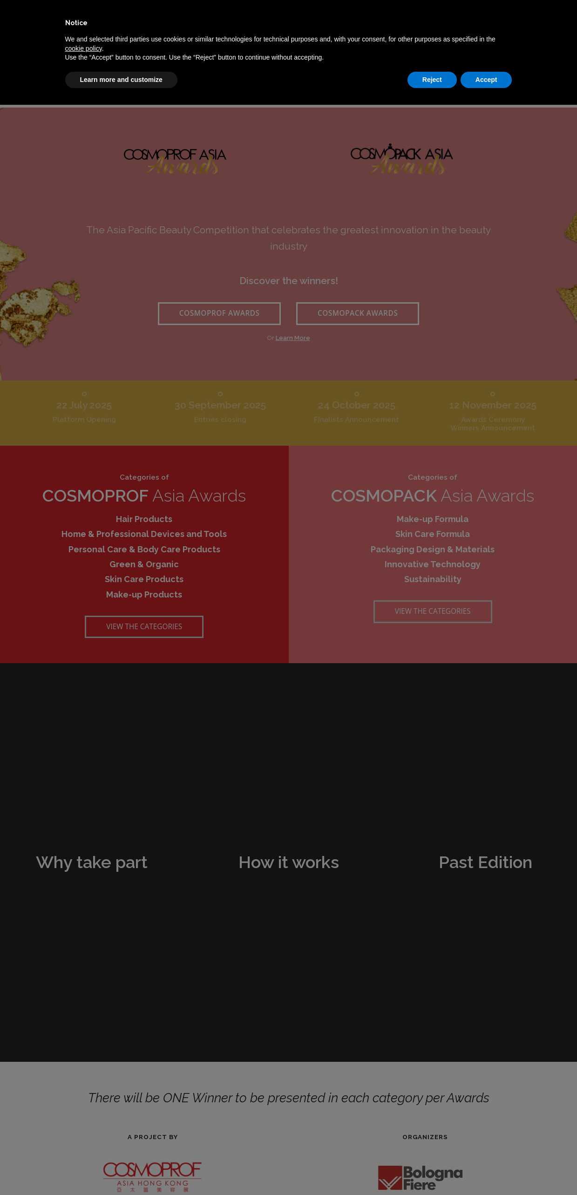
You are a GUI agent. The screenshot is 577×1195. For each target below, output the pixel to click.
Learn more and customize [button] (121, 79)
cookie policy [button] (83, 48)
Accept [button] (486, 79)
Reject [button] (432, 79)
